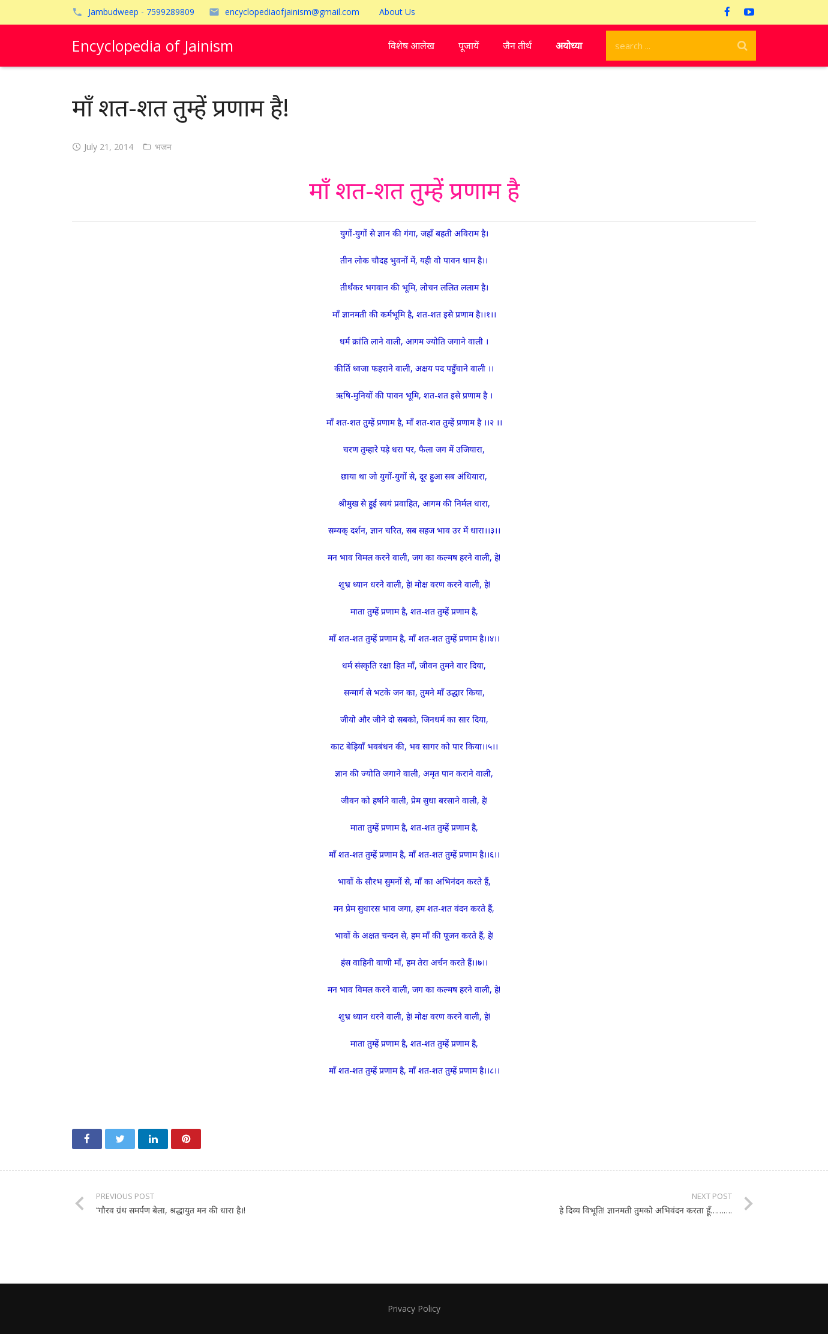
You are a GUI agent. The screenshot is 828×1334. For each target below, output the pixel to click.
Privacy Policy (414, 1308)
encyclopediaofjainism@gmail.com (292, 11)
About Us (397, 11)
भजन (163, 146)
